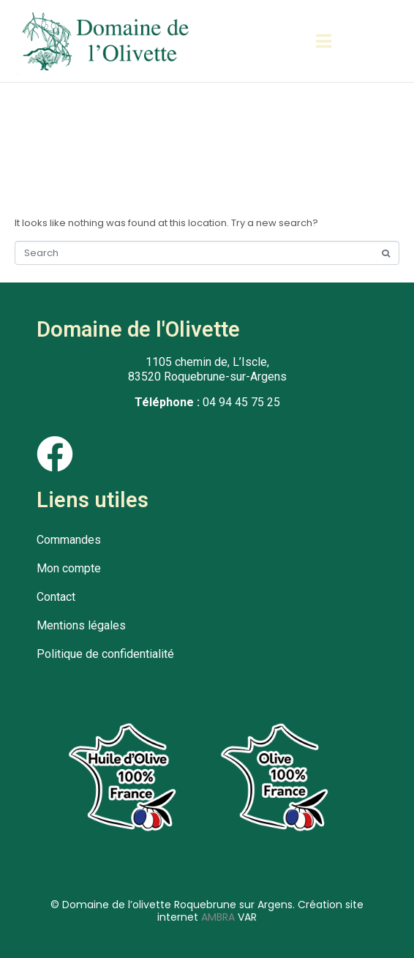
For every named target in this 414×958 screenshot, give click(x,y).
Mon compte (69, 568)
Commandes (69, 540)
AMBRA (218, 917)
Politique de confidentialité (105, 654)
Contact (56, 597)
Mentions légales (81, 625)
